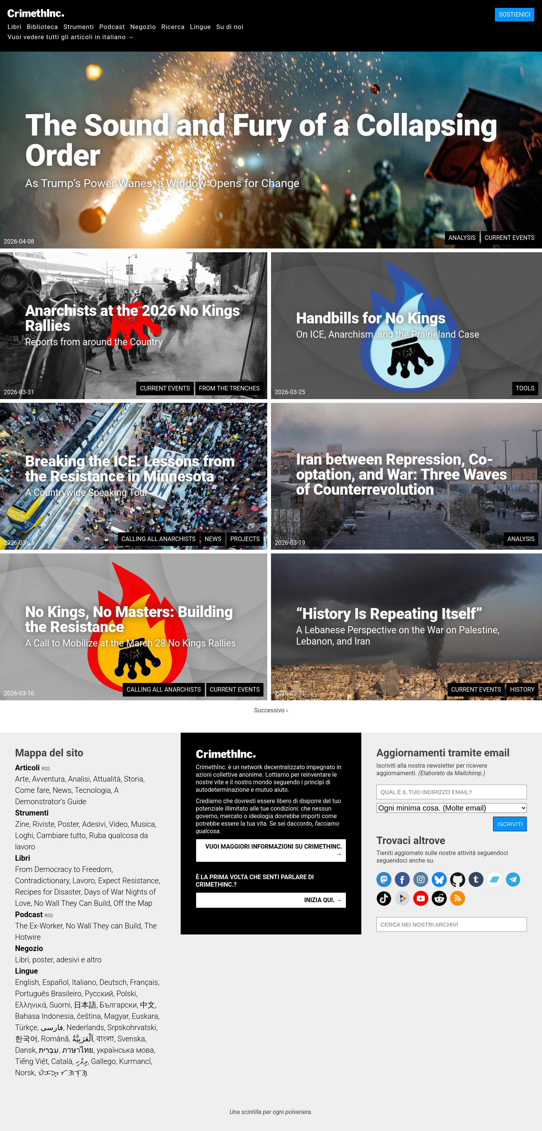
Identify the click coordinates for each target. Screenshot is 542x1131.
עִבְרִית (49, 1050)
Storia (133, 778)
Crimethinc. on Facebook (402, 879)
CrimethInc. (36, 13)
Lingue (200, 26)
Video (118, 824)
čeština (88, 1016)
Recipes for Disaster (48, 891)
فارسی (52, 1027)
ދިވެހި (82, 1061)
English (27, 982)
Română (55, 1038)
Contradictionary (42, 880)
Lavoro (84, 880)
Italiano (84, 982)
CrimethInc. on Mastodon (383, 879)
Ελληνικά (30, 1004)
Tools (525, 388)
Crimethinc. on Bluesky (439, 879)
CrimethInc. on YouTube (420, 898)
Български (118, 1004)
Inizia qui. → (323, 900)
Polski (126, 993)
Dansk (25, 1050)
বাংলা (105, 1038)
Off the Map (132, 903)
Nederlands (85, 1027)
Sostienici (514, 14)
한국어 (26, 1038)
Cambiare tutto (61, 835)
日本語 (85, 1004)
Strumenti (78, 26)
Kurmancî (135, 1061)
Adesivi (94, 824)
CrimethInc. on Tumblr (476, 879)
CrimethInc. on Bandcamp (494, 879)
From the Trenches (229, 388)
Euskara (145, 1016)
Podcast (112, 26)
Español (55, 982)
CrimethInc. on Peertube (402, 898)
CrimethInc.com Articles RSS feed (457, 898)
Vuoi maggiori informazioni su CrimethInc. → (274, 850)
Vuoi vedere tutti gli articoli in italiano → (71, 37)
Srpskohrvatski (131, 1027)
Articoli (27, 767)
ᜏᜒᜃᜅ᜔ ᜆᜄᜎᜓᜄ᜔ (63, 1072)
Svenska (131, 1038)
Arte (22, 778)
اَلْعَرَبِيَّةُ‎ (82, 1038)
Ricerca (173, 26)
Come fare (32, 790)
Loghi (24, 835)
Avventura (48, 778)
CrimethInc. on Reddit (439, 898)
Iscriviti (510, 824)
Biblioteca (42, 26)
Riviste (44, 824)
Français (144, 982)
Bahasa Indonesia (44, 1016)
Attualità (106, 778)
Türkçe (26, 1027)
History (522, 689)
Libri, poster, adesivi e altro (58, 959)
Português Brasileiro (48, 993)
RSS (46, 768)
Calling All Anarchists (159, 539)
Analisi (79, 778)
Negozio (143, 26)
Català (61, 1061)
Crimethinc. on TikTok (383, 898)
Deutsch (112, 982)
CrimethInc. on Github (457, 879)
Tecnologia (93, 790)
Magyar (116, 1016)
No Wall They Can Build (72, 903)
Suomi (59, 1004)
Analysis (462, 237)
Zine (22, 824)
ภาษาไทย (77, 1050)
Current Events (509, 237)
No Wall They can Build (103, 925)
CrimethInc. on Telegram (513, 879)
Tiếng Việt (31, 1061)
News (213, 539)
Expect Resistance (128, 880)
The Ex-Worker (38, 925)
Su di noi (230, 26)
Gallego (103, 1061)
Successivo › (271, 710)
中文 (147, 1004)
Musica (143, 824)
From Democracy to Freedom (63, 869)
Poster (68, 824)
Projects (245, 539)
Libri (14, 26)
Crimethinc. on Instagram (420, 879)
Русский (99, 993)
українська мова (125, 1050)
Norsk (25, 1072)
